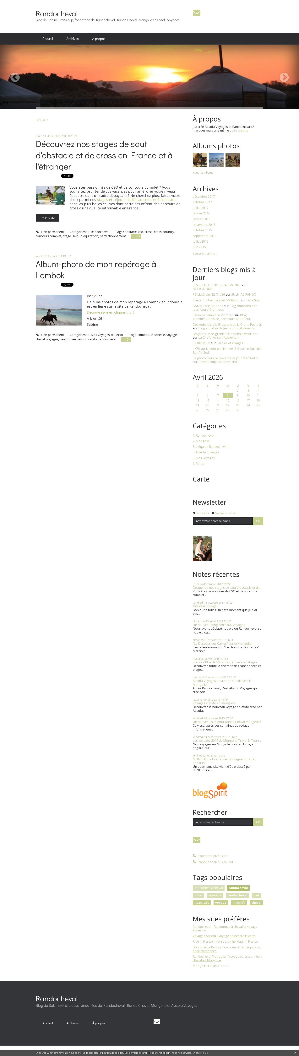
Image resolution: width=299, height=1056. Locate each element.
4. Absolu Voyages (206, 452)
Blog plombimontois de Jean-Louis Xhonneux (222, 317)
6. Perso (117, 335)
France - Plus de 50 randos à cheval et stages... (226, 662)
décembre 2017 (204, 196)
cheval (40, 339)
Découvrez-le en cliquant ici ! (110, 312)
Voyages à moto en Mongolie (214, 703)
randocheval (107, 339)
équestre (215, 895)
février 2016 (201, 213)
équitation (90, 236)
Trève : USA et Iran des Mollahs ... (216, 300)
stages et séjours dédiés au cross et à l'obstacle (137, 199)
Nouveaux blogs (204, 606)
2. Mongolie (201, 441)
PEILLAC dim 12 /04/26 (209, 294)
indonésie (158, 335)
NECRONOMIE (203, 289)
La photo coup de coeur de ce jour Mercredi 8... (226, 358)
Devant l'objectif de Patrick (217, 362)
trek (257, 895)
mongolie (239, 902)
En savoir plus (200, 1052)
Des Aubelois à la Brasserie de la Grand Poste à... (228, 324)
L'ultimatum (201, 343)
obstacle (131, 232)
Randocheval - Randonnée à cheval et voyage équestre (225, 928)
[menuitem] (48, 39)
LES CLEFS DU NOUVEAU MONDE (217, 285)
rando (92, 339)
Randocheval (57, 13)
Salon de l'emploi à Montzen (213, 315)
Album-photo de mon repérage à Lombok (96, 269)
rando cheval (237, 895)
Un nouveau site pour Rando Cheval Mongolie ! (227, 722)
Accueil (47, 38)
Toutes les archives (205, 253)
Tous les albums (203, 172)
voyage (171, 335)
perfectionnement (113, 236)
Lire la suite (47, 218)
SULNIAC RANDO (243, 294)
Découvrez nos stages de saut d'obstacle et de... (227, 587)
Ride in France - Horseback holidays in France (225, 941)
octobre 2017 (202, 202)
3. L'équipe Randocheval (210, 447)
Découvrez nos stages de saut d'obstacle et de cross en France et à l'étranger (104, 155)
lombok (143, 335)
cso (140, 232)
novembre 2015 (204, 225)
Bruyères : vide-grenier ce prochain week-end (225, 334)
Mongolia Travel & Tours (211, 966)
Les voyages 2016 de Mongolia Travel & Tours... (227, 740)
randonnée (68, 339)
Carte (201, 479)
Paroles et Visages (229, 343)
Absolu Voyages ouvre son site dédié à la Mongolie (222, 683)
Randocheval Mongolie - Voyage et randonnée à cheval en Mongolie (227, 958)
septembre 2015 (204, 236)
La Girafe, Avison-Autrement (218, 337)
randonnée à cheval (208, 888)
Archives (72, 38)
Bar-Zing (253, 300)
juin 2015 (199, 247)
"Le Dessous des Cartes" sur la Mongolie (222, 643)
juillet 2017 (200, 208)
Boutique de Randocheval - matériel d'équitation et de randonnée (227, 949)
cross (148, 232)
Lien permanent (50, 232)
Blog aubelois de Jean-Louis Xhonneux (226, 328)
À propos (99, 38)
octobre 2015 (202, 230)
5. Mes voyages (99, 335)
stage (67, 236)
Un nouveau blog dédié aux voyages (219, 625)
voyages (52, 339)
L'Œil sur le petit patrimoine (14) (216, 349)
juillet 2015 (200, 241)
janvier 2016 (201, 219)
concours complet (48, 236)
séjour (77, 236)
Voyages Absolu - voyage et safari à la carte (224, 936)
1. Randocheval (98, 232)
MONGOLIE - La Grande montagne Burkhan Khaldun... (224, 761)
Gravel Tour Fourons (208, 306)
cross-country (164, 232)
